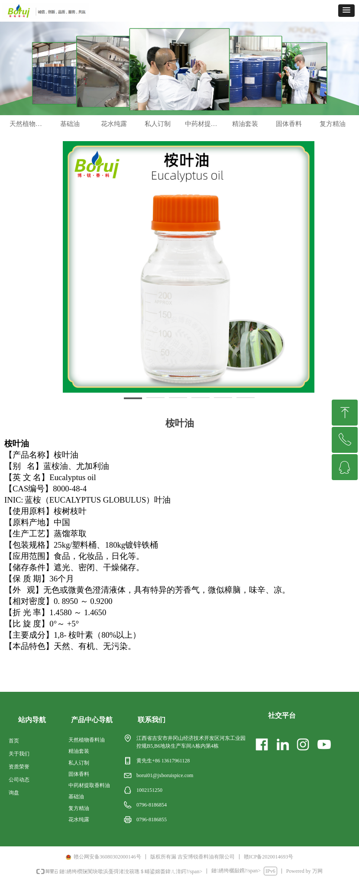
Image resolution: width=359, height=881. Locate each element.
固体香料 (289, 132)
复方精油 (333, 132)
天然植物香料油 (29, 132)
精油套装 (245, 132)
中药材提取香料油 (204, 132)
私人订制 (158, 132)
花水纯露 (114, 132)
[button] (346, 10)
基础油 (70, 132)
